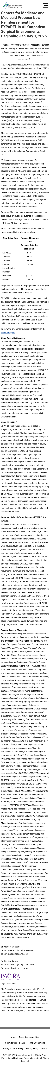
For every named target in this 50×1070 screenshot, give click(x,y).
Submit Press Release (15, 1043)
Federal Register (8, 332)
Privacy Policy (32, 1048)
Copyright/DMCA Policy (12, 1048)
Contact (44, 1048)
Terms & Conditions (36, 1043)
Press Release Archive (29, 1037)
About (14, 1037)
